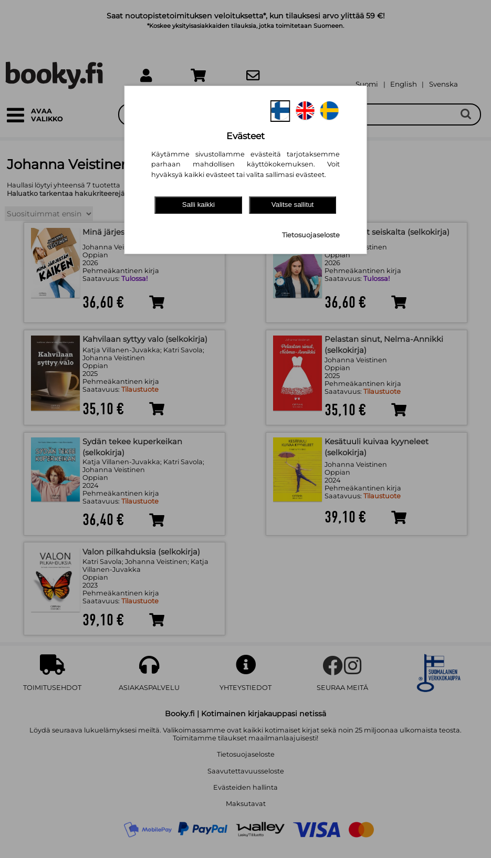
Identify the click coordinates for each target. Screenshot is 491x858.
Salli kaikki (198, 204)
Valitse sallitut (292, 204)
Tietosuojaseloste (311, 235)
